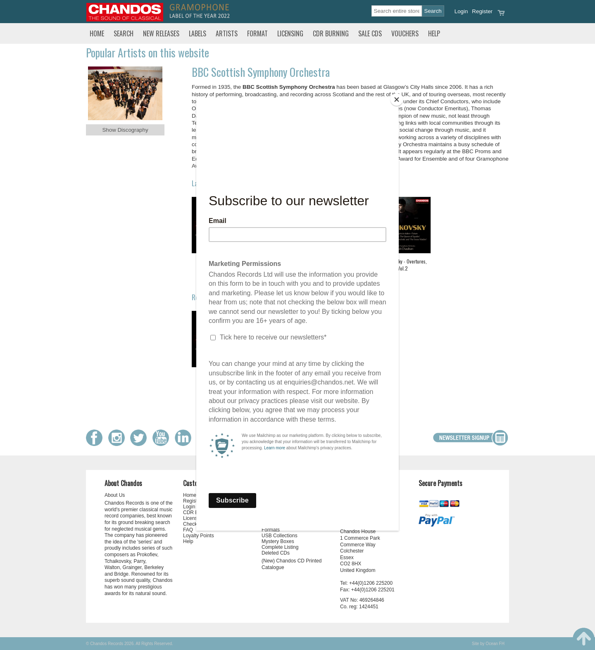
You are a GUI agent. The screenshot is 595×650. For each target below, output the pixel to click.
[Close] (396, 99)
